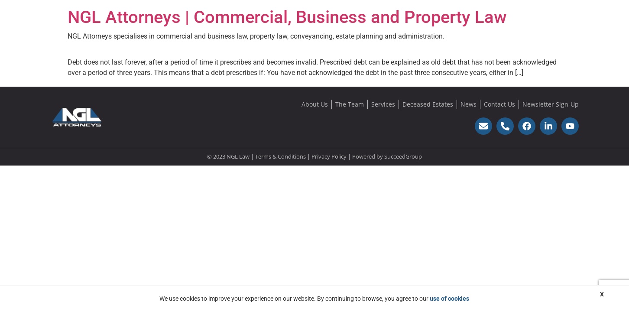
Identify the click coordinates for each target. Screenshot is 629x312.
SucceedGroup (403, 156)
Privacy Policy (329, 156)
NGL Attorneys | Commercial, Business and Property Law (287, 17)
